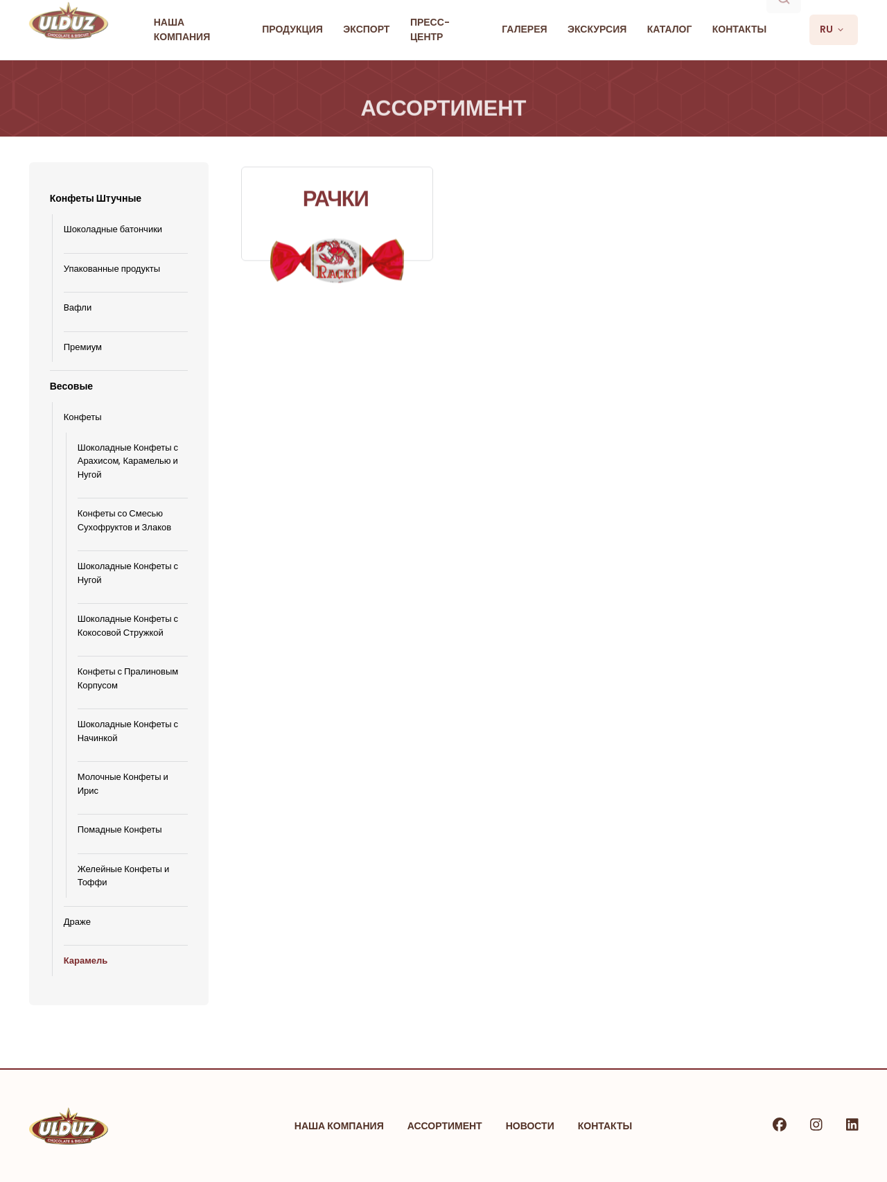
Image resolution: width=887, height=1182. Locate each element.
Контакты (605, 1126)
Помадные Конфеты (120, 829)
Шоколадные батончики (113, 229)
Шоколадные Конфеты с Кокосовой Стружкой (128, 625)
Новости (530, 1126)
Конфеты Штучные (95, 198)
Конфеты (83, 417)
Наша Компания (339, 1126)
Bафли (78, 307)
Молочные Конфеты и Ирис (123, 783)
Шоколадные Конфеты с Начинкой (128, 731)
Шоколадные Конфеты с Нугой (128, 572)
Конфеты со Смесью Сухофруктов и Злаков (124, 520)
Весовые (71, 386)
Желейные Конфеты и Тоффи (124, 875)
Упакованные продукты (112, 268)
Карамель (86, 960)
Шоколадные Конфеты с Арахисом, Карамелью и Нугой (128, 461)
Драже (77, 921)
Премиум (83, 347)
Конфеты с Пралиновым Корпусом (128, 678)
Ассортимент (444, 1126)
